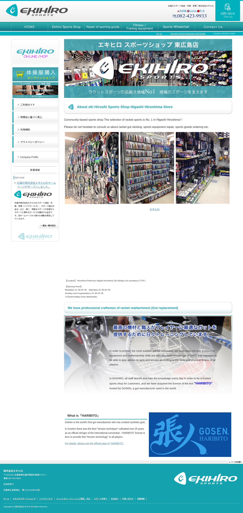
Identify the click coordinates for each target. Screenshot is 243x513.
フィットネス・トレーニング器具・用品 (73, 499)
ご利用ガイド (27, 104)
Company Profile (29, 157)
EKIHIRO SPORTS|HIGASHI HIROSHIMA (188, 34)
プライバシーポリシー (32, 142)
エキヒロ (154, 209)
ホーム (159, 34)
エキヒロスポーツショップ (24, 499)
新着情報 (141, 499)
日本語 (182, 10)
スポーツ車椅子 (100, 499)
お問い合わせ (128, 499)
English (192, 10)
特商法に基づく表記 (31, 117)
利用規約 (25, 129)
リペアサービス (46, 499)
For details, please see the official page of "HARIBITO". (94, 443)
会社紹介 (114, 499)
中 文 (201, 10)
